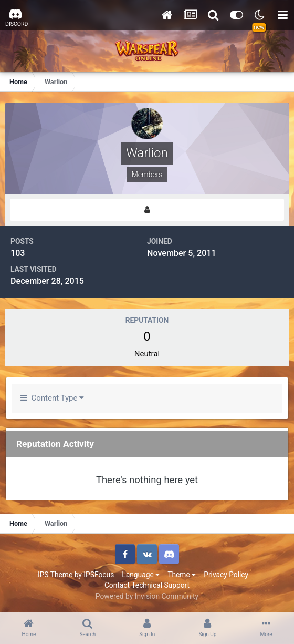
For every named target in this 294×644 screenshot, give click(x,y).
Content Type (52, 398)
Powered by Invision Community (147, 596)
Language (141, 574)
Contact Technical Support (147, 585)
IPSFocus (98, 574)
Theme (181, 574)
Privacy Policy (226, 574)
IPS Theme (55, 574)
